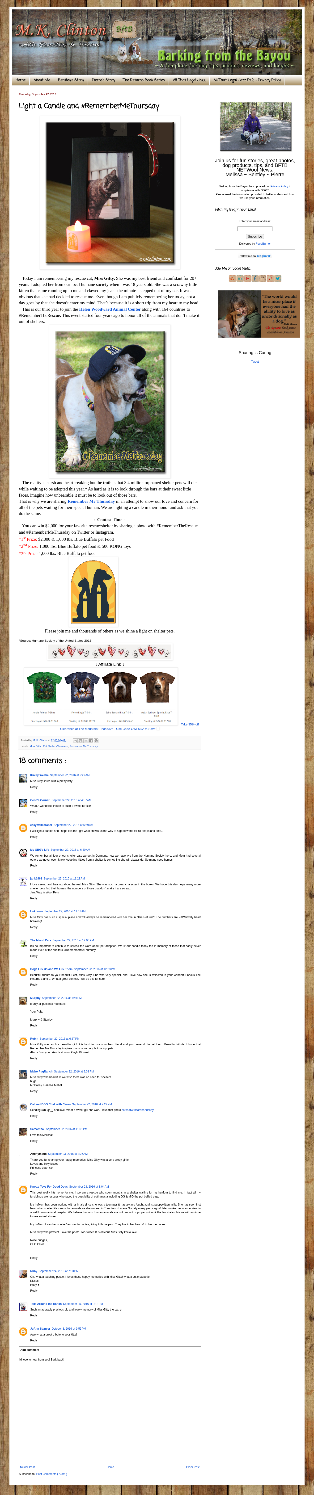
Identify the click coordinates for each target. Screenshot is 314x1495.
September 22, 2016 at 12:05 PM (73, 940)
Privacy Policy (279, 186)
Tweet (255, 361)
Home (20, 80)
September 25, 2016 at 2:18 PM (83, 1304)
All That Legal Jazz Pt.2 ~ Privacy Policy (247, 80)
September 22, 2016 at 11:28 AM (64, 878)
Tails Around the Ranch (46, 1304)
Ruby (33, 1271)
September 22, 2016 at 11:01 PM (66, 1129)
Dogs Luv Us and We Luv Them (51, 969)
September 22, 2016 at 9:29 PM (92, 1104)
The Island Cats (40, 940)
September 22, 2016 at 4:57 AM (71, 800)
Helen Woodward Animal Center (110, 309)
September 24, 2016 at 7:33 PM (58, 1271)
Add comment (29, 1350)
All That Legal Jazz (189, 80)
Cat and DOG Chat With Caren (50, 1104)
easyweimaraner (41, 825)
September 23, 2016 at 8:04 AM (89, 1186)
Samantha (37, 1129)
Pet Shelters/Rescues (55, 746)
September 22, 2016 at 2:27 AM (70, 775)
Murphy (35, 998)
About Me (42, 80)
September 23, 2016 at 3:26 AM (68, 1154)
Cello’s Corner (40, 800)
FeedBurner (263, 243)
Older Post (192, 1467)
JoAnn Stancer (40, 1328)
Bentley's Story (71, 80)
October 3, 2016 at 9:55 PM (69, 1328)
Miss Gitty (36, 746)
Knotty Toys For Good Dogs (49, 1186)
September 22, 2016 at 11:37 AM (64, 911)
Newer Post (27, 1467)
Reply (34, 787)
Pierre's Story (103, 80)
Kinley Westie (39, 775)
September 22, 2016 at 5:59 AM (73, 825)
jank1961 (36, 878)
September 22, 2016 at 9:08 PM (74, 1071)
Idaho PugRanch (41, 1071)
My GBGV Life (39, 849)
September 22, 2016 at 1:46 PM (61, 998)
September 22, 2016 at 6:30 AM (70, 849)
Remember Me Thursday (91, 501)
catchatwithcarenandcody (138, 1110)
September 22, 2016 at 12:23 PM (94, 969)
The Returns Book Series (144, 80)
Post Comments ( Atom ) (51, 1474)
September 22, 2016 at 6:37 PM (59, 1038)
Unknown (36, 911)
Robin (34, 1038)
